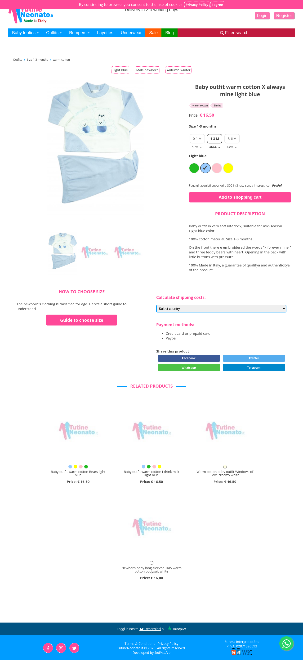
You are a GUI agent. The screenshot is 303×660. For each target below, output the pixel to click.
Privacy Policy (168, 643)
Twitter (254, 358)
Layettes (105, 32)
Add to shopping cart (240, 197)
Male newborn (147, 70)
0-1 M (197, 139)
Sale (153, 32)
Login (262, 15)
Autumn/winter (178, 70)
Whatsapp (189, 368)
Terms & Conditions (140, 643)
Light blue (120, 70)
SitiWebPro (162, 652)
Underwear (131, 32)
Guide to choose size (81, 320)
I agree (217, 4)
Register (284, 15)
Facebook (189, 358)
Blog (169, 32)
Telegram (253, 368)
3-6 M (232, 139)
